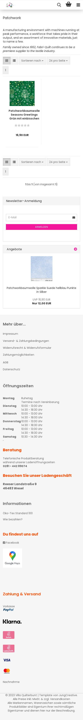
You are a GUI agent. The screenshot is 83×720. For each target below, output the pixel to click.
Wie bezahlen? (12, 519)
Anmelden (41, 227)
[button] (7, 60)
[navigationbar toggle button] (78, 5)
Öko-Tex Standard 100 (18, 513)
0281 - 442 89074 (15, 466)
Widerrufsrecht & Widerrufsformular (27, 348)
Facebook (11, 543)
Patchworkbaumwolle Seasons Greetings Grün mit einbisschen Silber (24, 114)
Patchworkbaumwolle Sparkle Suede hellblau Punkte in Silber (41, 290)
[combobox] (32, 60)
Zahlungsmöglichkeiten (18, 355)
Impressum (10, 334)
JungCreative (68, 695)
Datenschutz (11, 369)
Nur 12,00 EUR (41, 301)
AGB (5, 362)
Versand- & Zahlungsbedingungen (26, 341)
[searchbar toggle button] (59, 5)
